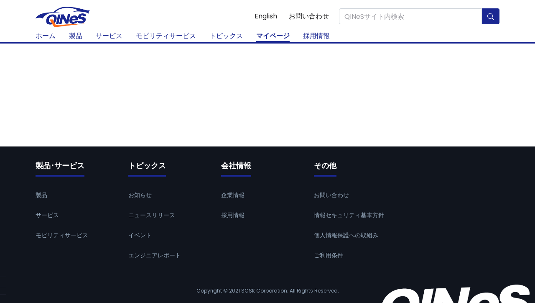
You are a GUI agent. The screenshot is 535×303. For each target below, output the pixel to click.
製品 (75, 36)
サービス (109, 36)
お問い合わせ (309, 16)
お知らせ (140, 195)
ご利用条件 (328, 255)
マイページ (273, 36)
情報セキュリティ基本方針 (349, 215)
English (266, 16)
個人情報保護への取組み (346, 235)
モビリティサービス (166, 36)
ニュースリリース (151, 215)
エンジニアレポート (154, 255)
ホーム (46, 36)
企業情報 (233, 195)
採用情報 (316, 36)
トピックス (226, 36)
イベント (140, 235)
